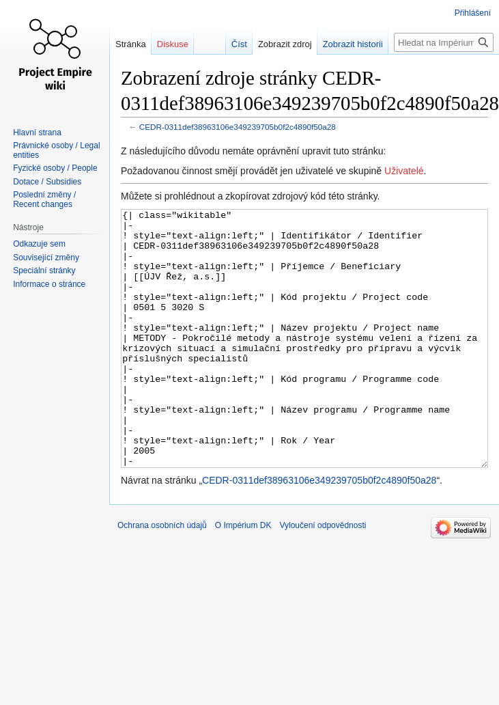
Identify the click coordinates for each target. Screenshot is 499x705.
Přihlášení (473, 13)
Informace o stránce (49, 284)
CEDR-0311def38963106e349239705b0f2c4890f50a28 (237, 126)
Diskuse (172, 44)
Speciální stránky (44, 270)
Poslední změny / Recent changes (44, 199)
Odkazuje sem (39, 244)
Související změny (46, 257)
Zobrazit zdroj (291, 44)
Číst (245, 44)
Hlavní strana (37, 132)
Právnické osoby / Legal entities (56, 150)
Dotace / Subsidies (47, 181)
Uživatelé (404, 170)
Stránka (130, 44)
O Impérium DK (243, 576)
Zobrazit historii (359, 44)
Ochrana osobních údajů (162, 576)
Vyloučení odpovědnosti (322, 576)
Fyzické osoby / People (55, 168)
